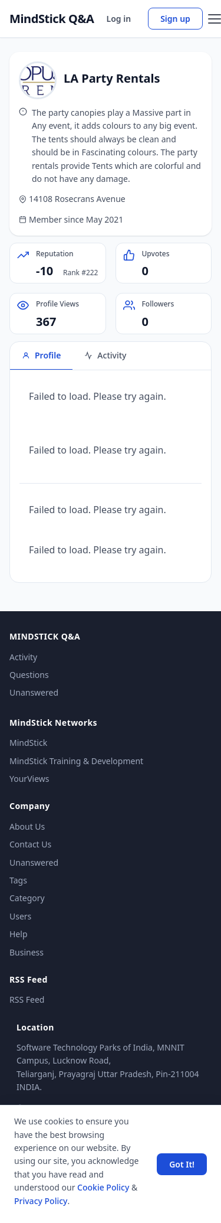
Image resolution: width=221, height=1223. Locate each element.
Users (20, 916)
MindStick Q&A (51, 19)
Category (27, 898)
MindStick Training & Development (76, 761)
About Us (27, 826)
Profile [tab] (41, 355)
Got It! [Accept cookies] (181, 1164)
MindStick (28, 742)
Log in (119, 18)
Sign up (175, 18)
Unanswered (33, 692)
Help (18, 934)
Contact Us (30, 844)
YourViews (29, 778)
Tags (18, 880)
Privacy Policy (40, 1200)
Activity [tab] (105, 355)
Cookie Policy (103, 1187)
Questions (29, 674)
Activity (23, 657)
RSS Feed (26, 999)
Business (26, 952)
